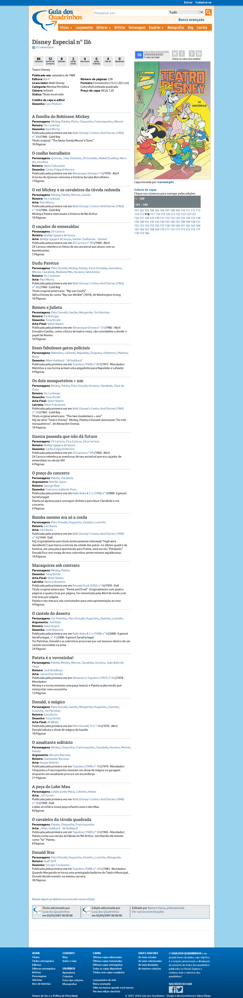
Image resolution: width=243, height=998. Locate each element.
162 (187, 226)
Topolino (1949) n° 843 (87, 364)
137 (193, 218)
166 (141, 229)
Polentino (109, 353)
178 (136, 233)
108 (172, 210)
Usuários (156, 27)
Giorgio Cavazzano (58, 865)
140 (141, 222)
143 (157, 222)
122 (178, 214)
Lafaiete (70, 353)
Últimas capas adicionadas (107, 957)
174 (182, 229)
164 (198, 226)
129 (152, 218)
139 (136, 222)
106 (162, 210)
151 (198, 222)
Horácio (79, 272)
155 (152, 226)
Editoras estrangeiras (43, 968)
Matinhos (57, 353)
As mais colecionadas (150, 960)
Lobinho (81, 792)
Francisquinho (103, 121)
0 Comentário (45, 47)
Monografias (176, 27)
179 (141, 233)
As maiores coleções (149, 968)
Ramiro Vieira (156, 908)
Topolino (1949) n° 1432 (88, 869)
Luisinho (100, 522)
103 (146, 210)
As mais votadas (147, 957)
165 (136, 229)
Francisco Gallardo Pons (61, 489)
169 (157, 229)
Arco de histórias (41, 983)
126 (136, 218)
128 (146, 218)
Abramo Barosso (60, 755)
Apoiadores (68, 972)
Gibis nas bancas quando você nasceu (113, 987)
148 (182, 222)
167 (146, 229)
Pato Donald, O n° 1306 (87, 726)
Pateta (65, 121)
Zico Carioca (74, 441)
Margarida (85, 312)
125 (193, 214)
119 (162, 214)
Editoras (103, 27)
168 (152, 229)
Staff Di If (50, 861)
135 (182, 218)
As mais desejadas (148, 964)
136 (187, 218)
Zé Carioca (58, 231)
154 (146, 226)
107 (167, 210)
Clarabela (48, 272)
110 (182, 210)
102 (141, 210)
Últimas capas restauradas (107, 960)
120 (168, 214)
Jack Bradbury (53, 670)
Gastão (86, 195)
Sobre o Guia (69, 960)
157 (162, 226)
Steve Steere (55, 324)
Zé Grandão (90, 158)
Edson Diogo (204, 995)
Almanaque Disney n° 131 (89, 328)
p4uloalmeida (175, 908)
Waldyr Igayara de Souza (59, 235)
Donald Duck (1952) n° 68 (89, 586)
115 (141, 214)
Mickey (55, 121)
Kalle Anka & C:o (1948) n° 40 (91, 634)
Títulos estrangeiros (43, 960)
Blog (190, 27)
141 (146, 222)
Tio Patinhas (102, 312)
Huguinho (75, 522)
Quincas (56, 158)
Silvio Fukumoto (54, 166)
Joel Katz (55, 622)
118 (157, 214)
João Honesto (72, 158)
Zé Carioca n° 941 (83, 453)
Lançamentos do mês (104, 979)
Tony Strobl (53, 320)
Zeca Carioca (91, 441)
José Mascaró (54, 630)
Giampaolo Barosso (56, 759)
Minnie (118, 121)
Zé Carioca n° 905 (83, 243)
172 (172, 229)
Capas (97, 953)
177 (198, 229)
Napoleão (83, 353)
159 (172, 226)
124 (188, 214)
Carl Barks (50, 526)
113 (198, 210)
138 (198, 218)
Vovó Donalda (98, 268)
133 (172, 218)
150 (193, 222)
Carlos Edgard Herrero (60, 170)
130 (157, 218)
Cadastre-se (203, 3)
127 (141, 218)
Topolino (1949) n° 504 (87, 832)
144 (162, 222)
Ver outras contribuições (148, 912)
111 (187, 210)
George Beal (52, 486)
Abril (46, 79)
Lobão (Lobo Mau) (63, 792)
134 (177, 218)
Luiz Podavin (54, 104)
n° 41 (53, 637)
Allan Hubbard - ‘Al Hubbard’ (64, 360)
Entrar (188, 3)
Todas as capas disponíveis (107, 968)
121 (173, 214)
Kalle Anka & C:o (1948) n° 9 (90, 493)
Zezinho (88, 522)
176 (193, 229)
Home (36, 953)
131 (162, 218)
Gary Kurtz (50, 714)
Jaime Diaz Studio (51, 674)
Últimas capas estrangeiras (108, 964)
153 (141, 226)
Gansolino (115, 268)
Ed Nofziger (51, 316)
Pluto (74, 121)
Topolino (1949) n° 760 (87, 766)
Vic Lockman (52, 125)
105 (157, 210)
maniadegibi (165, 182)
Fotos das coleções (72, 980)
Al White (52, 722)
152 (136, 226)
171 (167, 229)
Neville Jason (57, 482)
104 (152, 210)
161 (182, 226)
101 (136, 210)
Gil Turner (47, 795)
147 (177, 222)
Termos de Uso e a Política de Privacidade (55, 995)
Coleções (67, 976)
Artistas (119, 27)
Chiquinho (86, 121)
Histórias (37, 979)
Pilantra (123, 353)
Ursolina (42, 162)
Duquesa (96, 353)
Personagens (137, 27)
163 (193, 226)
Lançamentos (84, 27)
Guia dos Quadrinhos (56, 912)
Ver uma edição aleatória (106, 991)
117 (152, 214)
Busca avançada (101, 983)
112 (193, 210)
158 (167, 226)
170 (162, 229)
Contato (202, 27)
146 (172, 222)
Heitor (92, 792)
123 (183, 214)
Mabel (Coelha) (108, 158)
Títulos (66, 27)
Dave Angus (51, 626)
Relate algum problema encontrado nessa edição (63, 899)
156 (157, 226)
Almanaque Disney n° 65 (88, 173)
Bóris (35, 357)
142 (152, 222)
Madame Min (64, 272)
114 (136, 214)
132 (167, 218)
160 (177, 226)
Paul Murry (53, 129)
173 (177, 229)
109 (177, 210)
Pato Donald (59, 268)
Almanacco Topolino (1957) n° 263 (94, 678)
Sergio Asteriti (49, 763)
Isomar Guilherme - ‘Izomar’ (90, 239)
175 (187, 229)
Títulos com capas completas (109, 972)
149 (187, 222)
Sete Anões (92, 272)
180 (146, 233)
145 (167, 222)
